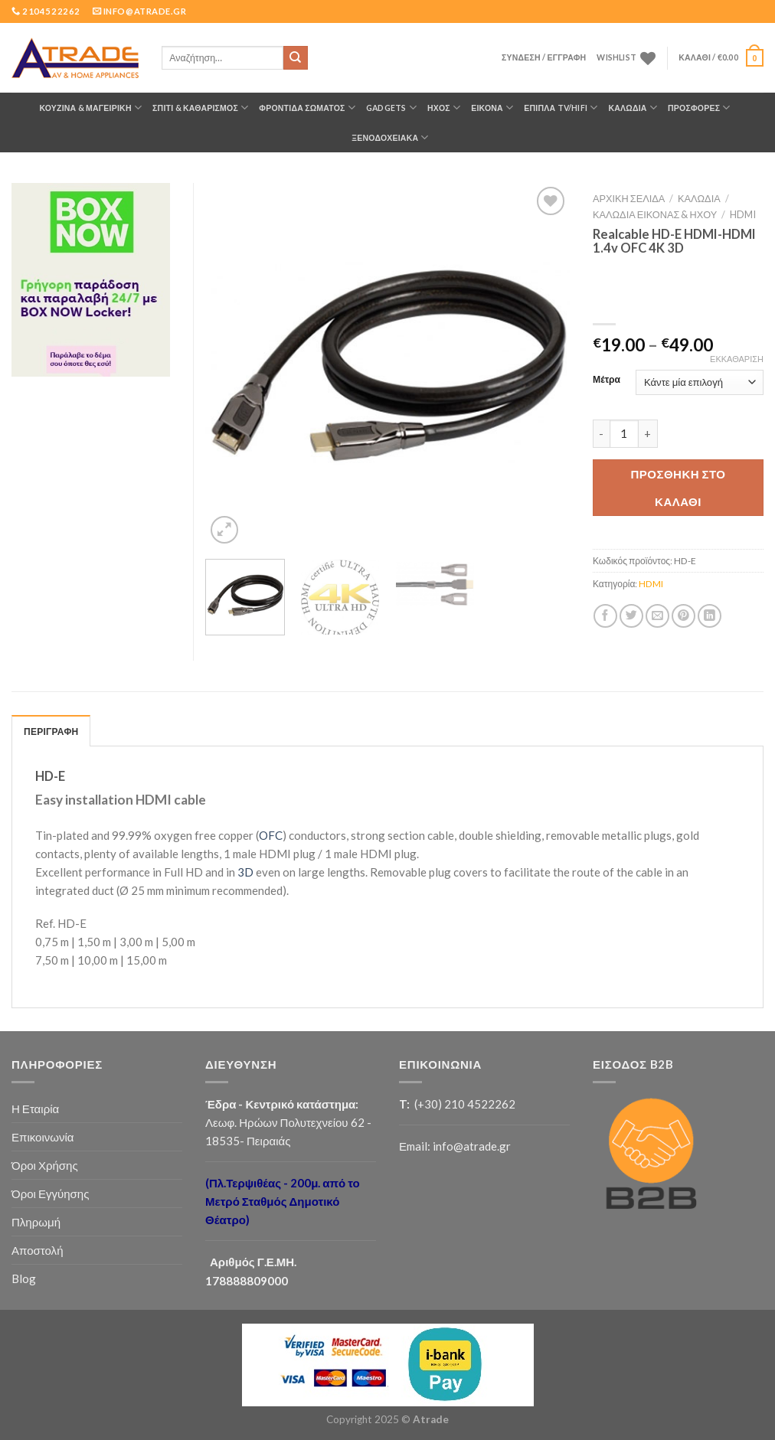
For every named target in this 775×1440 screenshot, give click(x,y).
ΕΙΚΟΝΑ (492, 107)
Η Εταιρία (35, 1108)
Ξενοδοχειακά (390, 137)
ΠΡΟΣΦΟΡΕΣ (699, 107)
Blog (23, 1278)
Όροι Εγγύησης (50, 1193)
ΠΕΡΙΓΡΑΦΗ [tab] (51, 731)
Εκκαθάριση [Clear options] (737, 359)
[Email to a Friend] (657, 616)
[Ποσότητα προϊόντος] (624, 434)
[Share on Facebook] (605, 616)
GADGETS (391, 107)
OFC (271, 835)
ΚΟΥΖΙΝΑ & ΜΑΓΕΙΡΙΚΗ (90, 107)
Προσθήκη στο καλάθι (678, 487)
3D (245, 872)
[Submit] (295, 58)
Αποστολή (37, 1250)
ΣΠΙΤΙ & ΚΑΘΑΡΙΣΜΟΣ (200, 107)
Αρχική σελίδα (629, 198)
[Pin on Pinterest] (683, 616)
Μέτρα (606, 380)
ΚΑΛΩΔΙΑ (632, 107)
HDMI (743, 214)
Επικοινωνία (42, 1137)
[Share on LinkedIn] (709, 616)
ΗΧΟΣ (443, 107)
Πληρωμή (35, 1222)
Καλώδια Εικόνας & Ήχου (655, 214)
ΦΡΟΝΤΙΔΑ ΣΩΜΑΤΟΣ (307, 107)
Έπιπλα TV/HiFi (560, 107)
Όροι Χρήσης (44, 1165)
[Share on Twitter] (631, 616)
